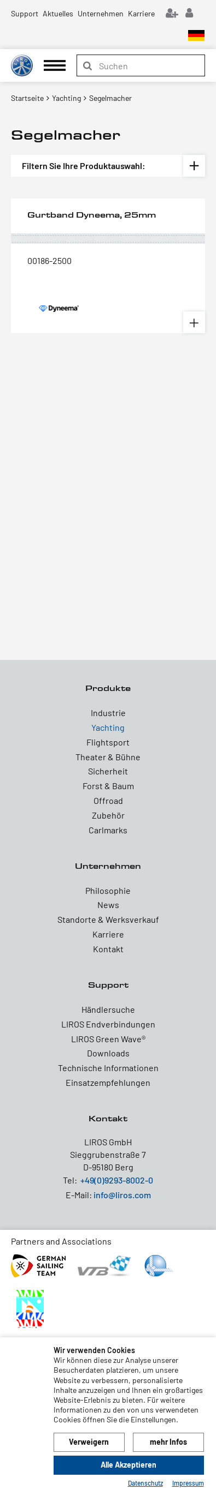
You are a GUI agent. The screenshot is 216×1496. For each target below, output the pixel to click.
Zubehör (108, 815)
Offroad (108, 800)
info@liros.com (122, 1194)
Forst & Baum (108, 785)
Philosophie (108, 890)
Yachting (108, 727)
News (108, 904)
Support (24, 13)
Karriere (141, 13)
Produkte (108, 688)
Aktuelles (58, 13)
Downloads (108, 1053)
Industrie (108, 712)
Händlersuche (108, 1009)
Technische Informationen (108, 1067)
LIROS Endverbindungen (108, 1024)
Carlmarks (108, 830)
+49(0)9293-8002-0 (116, 1180)
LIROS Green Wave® (108, 1039)
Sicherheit (108, 771)
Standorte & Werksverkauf (108, 919)
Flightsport (108, 742)
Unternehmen (101, 13)
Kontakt (108, 949)
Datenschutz (145, 1483)
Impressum (188, 1483)
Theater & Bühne (108, 757)
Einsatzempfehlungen (108, 1082)
